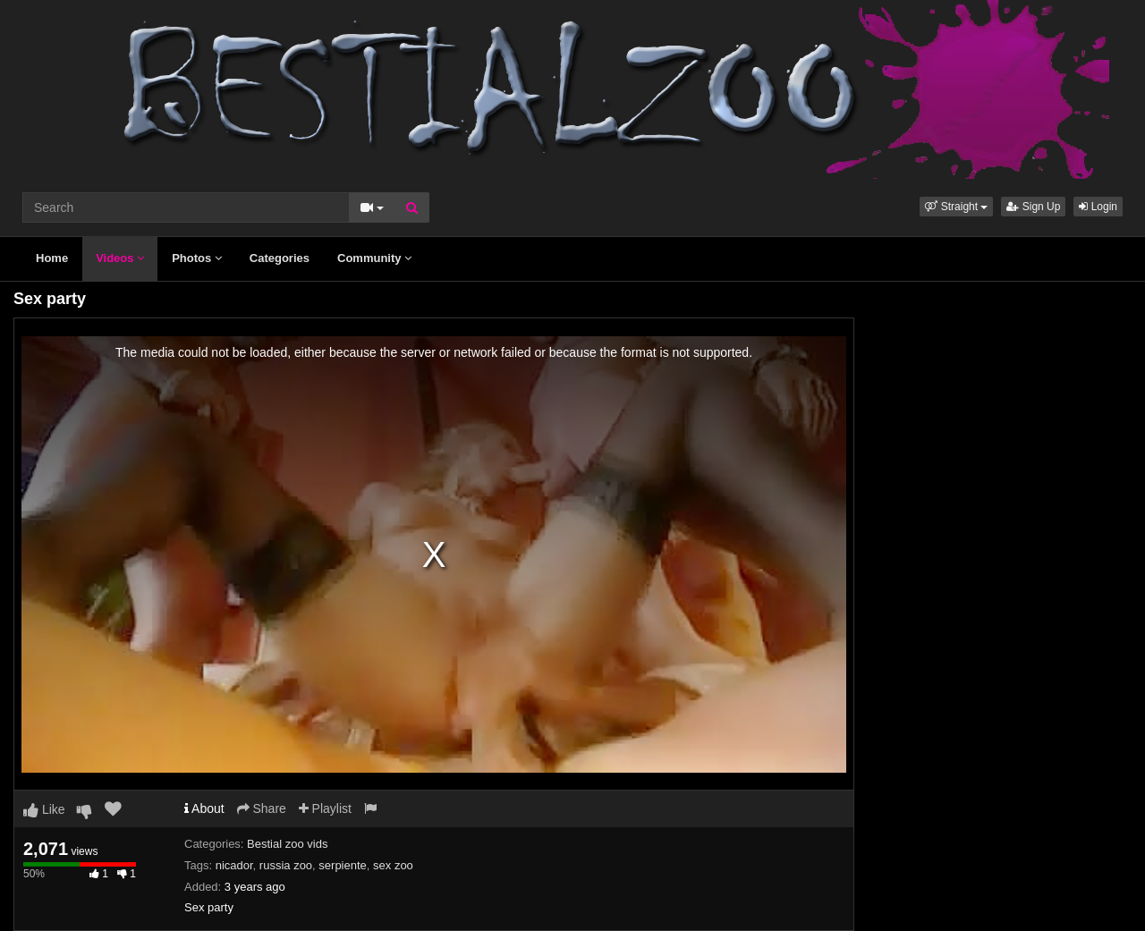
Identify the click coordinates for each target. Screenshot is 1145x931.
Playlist (325, 808)
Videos (120, 258)
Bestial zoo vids (287, 844)
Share (261, 808)
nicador (234, 865)
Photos (197, 258)
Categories (280, 258)
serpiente (342, 865)
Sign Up (1033, 206)
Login (1098, 206)
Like (44, 809)
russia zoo (285, 865)
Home (52, 258)
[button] (956, 206)
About (204, 808)
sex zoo (393, 865)
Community (374, 258)
